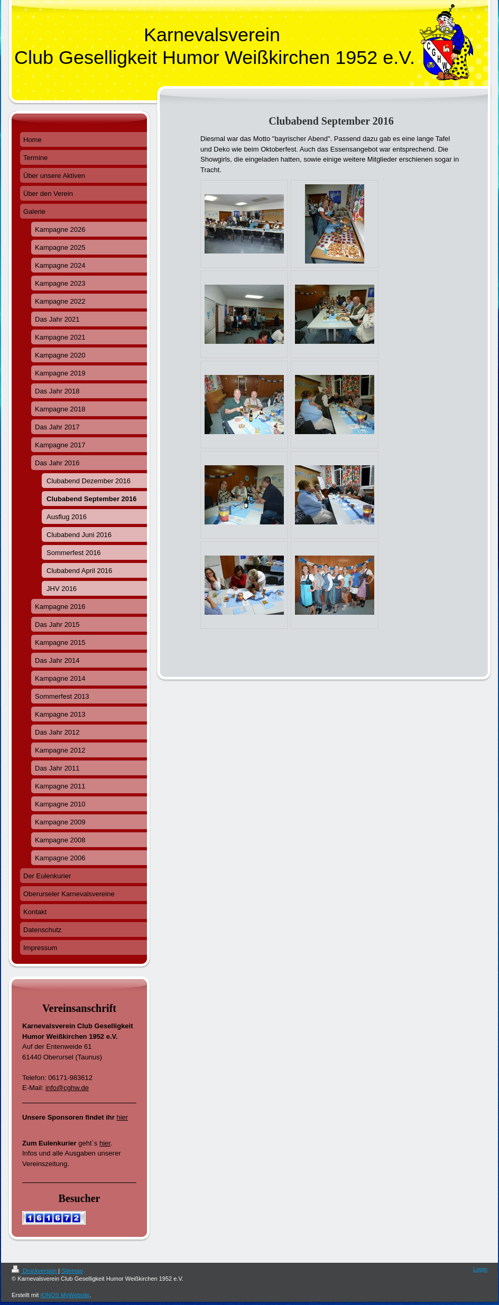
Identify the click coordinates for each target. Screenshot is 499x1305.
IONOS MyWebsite (64, 1295)
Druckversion (35, 1271)
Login (480, 1269)
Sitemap (71, 1271)
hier (122, 1117)
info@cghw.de (67, 1088)
